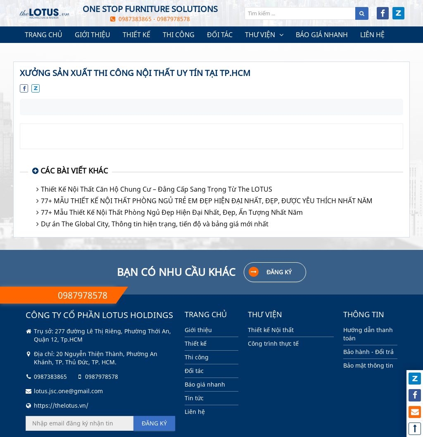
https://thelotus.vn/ (61, 405)
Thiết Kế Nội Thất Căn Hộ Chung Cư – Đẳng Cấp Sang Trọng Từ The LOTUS (156, 189)
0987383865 (50, 376)
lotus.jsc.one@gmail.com (68, 391)
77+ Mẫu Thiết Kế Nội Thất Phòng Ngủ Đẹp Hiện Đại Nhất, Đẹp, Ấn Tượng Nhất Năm (172, 212)
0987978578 (101, 376)
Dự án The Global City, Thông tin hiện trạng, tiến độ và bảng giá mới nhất (155, 223)
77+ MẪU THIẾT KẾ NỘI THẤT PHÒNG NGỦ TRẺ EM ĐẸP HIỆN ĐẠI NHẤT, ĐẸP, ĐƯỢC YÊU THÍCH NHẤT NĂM (207, 200)
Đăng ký (270, 272)
